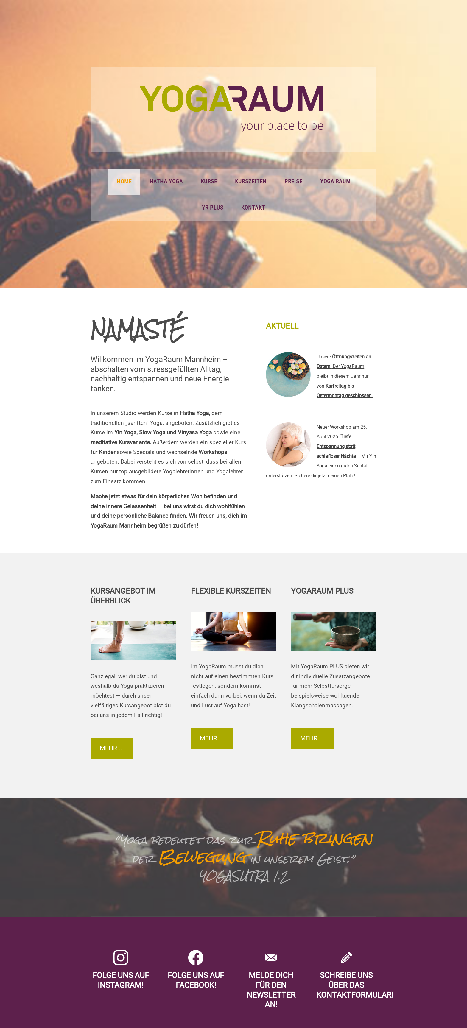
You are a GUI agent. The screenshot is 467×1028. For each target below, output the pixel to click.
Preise (293, 181)
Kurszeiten (251, 181)
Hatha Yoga (166, 181)
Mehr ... (112, 748)
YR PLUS (212, 208)
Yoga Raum (335, 181)
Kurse (209, 181)
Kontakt (253, 208)
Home (124, 181)
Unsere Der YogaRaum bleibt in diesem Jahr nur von (345, 376)
